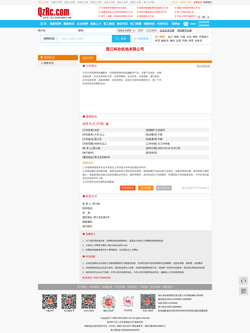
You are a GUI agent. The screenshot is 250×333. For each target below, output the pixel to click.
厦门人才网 (149, 2)
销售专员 (48, 63)
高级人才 (95, 23)
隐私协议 (168, 286)
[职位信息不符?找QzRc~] (195, 187)
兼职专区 (122, 23)
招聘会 (176, 23)
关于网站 (82, 286)
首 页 (43, 23)
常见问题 (120, 286)
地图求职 (149, 23)
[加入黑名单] (203, 66)
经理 (191, 40)
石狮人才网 (56, 2)
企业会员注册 (167, 30)
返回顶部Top (164, 187)
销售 (176, 36)
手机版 (144, 286)
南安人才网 (69, 2)
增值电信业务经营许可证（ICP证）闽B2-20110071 (108, 326)
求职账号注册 (184, 30)
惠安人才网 (96, 2)
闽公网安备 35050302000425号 (125, 330)
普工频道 (109, 23)
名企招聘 (82, 23)
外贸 (157, 40)
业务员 (198, 40)
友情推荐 (94, 286)
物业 (172, 40)
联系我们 (208, 2)
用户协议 (155, 286)
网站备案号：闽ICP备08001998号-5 (149, 326)
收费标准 (198, 2)
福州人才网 (135, 2)
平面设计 (204, 36)
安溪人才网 (83, 2)
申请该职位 (128, 187)
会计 (170, 36)
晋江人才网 (43, 2)
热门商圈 (135, 23)
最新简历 (68, 23)
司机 (184, 40)
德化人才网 (122, 2)
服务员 (165, 40)
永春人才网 (109, 2)
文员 (189, 36)
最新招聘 (55, 23)
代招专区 (162, 23)
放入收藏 (146, 187)
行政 (182, 36)
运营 (178, 40)
